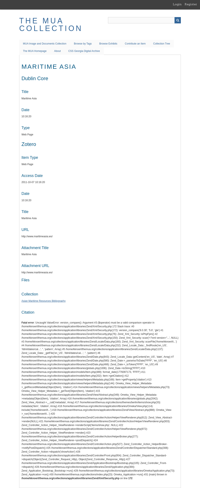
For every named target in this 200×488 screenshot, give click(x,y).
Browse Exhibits (108, 43)
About (57, 51)
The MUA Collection (51, 24)
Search (178, 20)
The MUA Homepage (35, 51)
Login (177, 4)
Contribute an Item (135, 43)
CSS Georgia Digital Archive (84, 51)
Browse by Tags (83, 43)
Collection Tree (161, 43)
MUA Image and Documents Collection (44, 43)
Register (191, 4)
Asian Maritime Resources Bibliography (43, 300)
